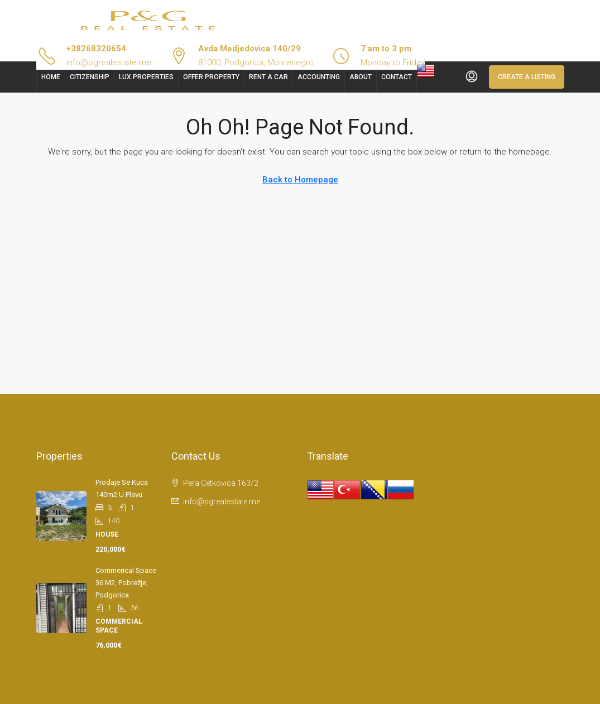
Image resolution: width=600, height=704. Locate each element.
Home (50, 77)
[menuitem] (471, 77)
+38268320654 (96, 49)
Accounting (318, 77)
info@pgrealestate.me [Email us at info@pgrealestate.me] (221, 501)
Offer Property (211, 77)
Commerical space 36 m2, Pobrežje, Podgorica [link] (125, 582)
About (360, 77)
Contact (396, 77)
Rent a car (268, 77)
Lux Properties (146, 77)
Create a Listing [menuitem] (526, 77)
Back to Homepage (300, 180)
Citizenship (89, 77)
